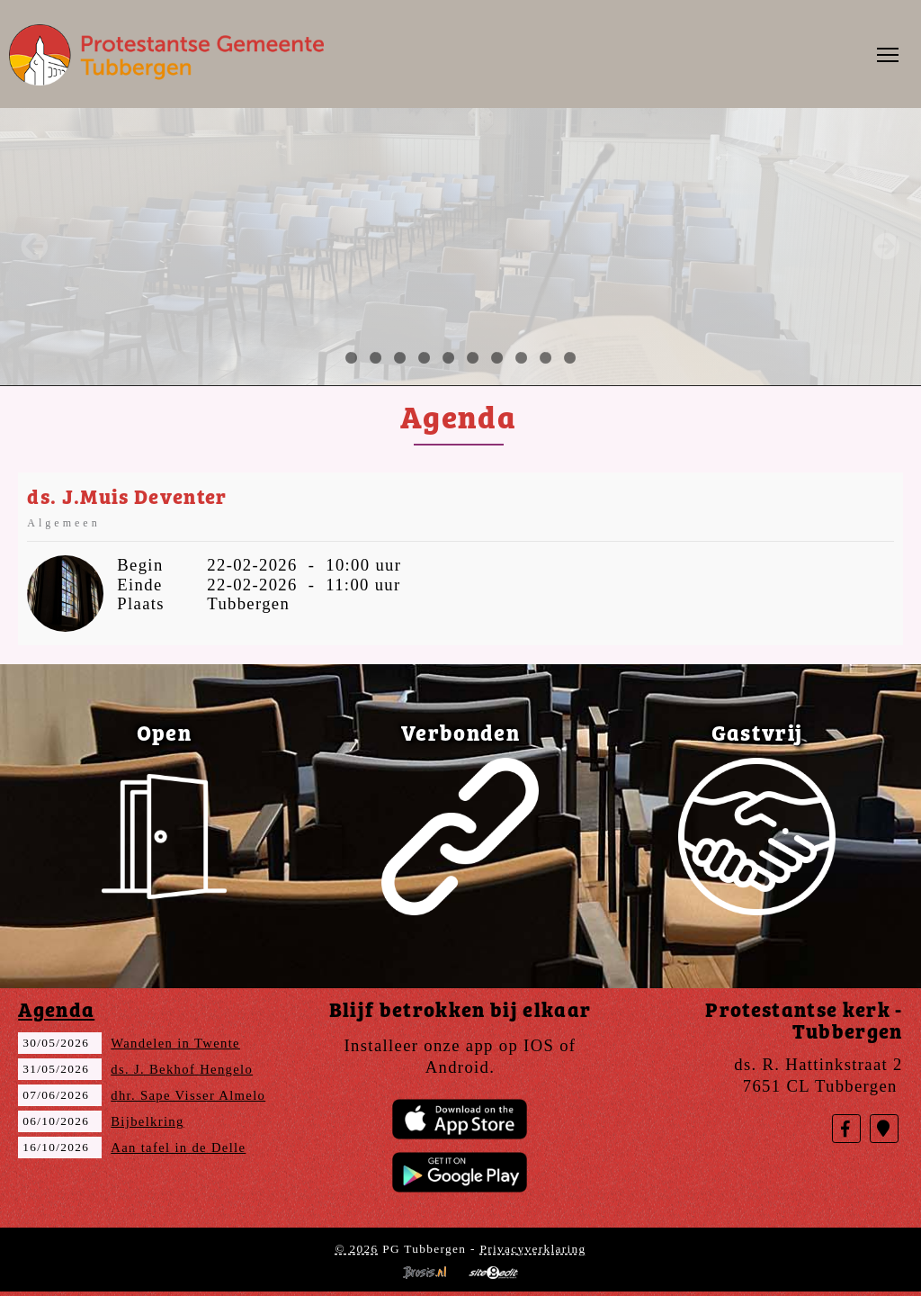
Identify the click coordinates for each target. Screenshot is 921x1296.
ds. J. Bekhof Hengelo (182, 1069)
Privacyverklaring (532, 1249)
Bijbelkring (147, 1121)
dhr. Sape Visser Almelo (188, 1095)
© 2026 (356, 1249)
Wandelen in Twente (175, 1043)
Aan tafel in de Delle (178, 1147)
